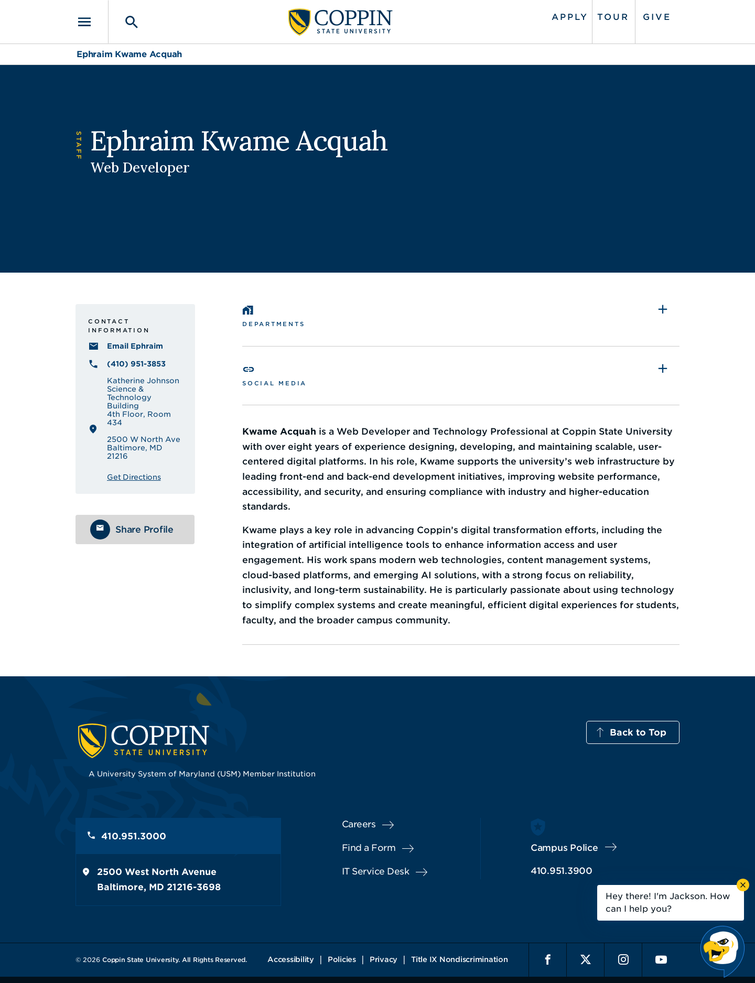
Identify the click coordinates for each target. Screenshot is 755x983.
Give (657, 17)
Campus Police (564, 847)
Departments (273, 324)
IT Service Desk (375, 871)
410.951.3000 (133, 836)
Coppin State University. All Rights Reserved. (174, 960)
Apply (570, 17)
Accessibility (290, 959)
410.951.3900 (561, 871)
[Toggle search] (124, 22)
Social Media (274, 383)
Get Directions (134, 477)
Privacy (383, 959)
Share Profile (144, 529)
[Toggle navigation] (92, 22)
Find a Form (369, 847)
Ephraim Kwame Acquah (129, 54)
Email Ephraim (135, 346)
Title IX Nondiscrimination (459, 959)
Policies (342, 959)
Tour (613, 17)
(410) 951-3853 (136, 364)
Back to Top (638, 732)
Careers (359, 824)
